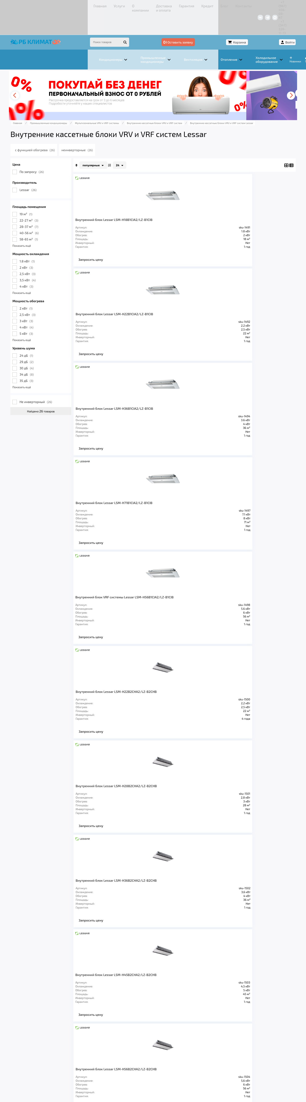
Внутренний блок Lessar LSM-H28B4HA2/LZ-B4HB (118, 609)
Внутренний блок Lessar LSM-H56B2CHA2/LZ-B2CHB (161, 405)
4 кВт (50, 264)
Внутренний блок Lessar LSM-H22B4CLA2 (250, 403)
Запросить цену (114, 245)
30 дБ (50, 346)
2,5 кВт (51, 251)
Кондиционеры (48, 1043)
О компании (76, 5)
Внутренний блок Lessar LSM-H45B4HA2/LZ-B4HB (203, 609)
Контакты (173, 5)
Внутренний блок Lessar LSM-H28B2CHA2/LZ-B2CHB (205, 303)
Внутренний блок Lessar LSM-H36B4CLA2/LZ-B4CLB (161, 507)
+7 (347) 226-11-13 (258, 5)
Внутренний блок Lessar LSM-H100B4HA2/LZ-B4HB (250, 711)
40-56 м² (53, 211)
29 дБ (50, 339)
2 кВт (50, 245)
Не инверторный (59, 379)
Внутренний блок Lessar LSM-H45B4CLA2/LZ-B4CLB (205, 507)
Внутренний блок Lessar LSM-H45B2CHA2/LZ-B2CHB (118, 405)
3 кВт (50, 299)
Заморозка (132, 1043)
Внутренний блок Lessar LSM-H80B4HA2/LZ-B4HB (159, 711)
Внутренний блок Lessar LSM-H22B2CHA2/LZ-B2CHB (161, 303)
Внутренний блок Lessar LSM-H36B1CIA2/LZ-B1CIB (203, 201)
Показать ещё (45, 223)
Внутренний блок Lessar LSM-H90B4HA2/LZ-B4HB (203, 711)
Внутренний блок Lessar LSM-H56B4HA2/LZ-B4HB (250, 609)
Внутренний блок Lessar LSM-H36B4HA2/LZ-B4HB (159, 609)
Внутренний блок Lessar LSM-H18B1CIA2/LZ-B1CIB (118, 201)
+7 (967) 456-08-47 (227, 5)
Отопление (106, 1043)
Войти (266, 20)
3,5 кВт (51, 258)
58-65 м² (52, 217)
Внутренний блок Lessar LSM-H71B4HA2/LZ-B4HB (118, 710)
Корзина (243, 20)
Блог (158, 5)
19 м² (49, 192)
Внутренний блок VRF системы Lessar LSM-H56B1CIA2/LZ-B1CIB (116, 303)
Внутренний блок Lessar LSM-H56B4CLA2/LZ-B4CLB (250, 507)
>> (198, 771)
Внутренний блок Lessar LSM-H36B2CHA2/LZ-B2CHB (250, 303)
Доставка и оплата (103, 5)
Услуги (57, 5)
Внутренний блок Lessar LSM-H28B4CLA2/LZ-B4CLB (118, 507)
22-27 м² (52, 198)
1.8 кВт (51, 239)
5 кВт (50, 311)
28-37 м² (52, 204)
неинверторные (110, 128)
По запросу (55, 149)
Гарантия (129, 5)
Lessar (52, 168)
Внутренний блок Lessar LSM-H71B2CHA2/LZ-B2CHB (205, 405)
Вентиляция (79, 1043)
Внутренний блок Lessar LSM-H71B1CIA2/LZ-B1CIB (250, 199)
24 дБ (50, 333)
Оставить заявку (210, 20)
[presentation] (40, 73)
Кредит (144, 5)
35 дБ (50, 358)
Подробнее (214, 1074)
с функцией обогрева (66, 128)
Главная (42, 5)
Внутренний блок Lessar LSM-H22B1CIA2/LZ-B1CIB (159, 201)
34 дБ (50, 352)
